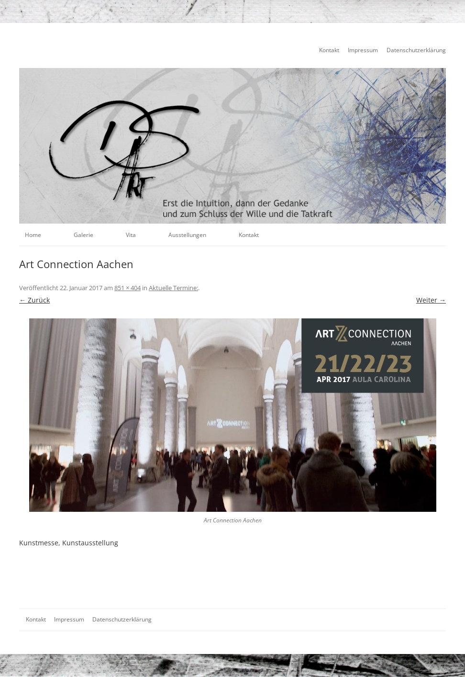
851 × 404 (127, 287)
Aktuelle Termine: (173, 287)
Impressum (363, 50)
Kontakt (329, 50)
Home (33, 235)
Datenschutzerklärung (416, 50)
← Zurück (34, 300)
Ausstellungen (187, 235)
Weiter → (431, 300)
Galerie (83, 235)
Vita (131, 235)
